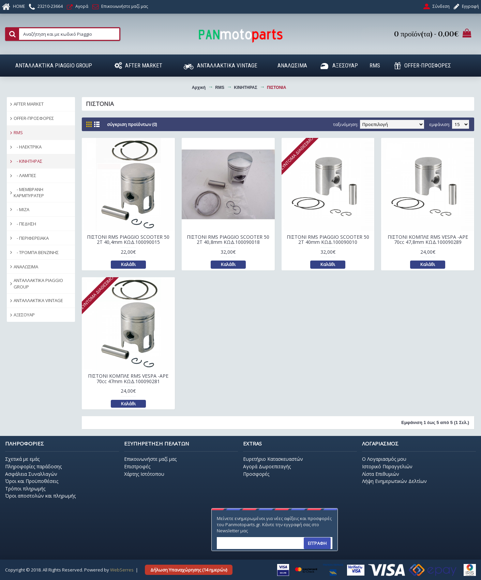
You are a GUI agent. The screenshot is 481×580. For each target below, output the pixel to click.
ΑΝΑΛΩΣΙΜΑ (26, 267)
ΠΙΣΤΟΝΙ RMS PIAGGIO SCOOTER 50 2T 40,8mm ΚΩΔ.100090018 (228, 239)
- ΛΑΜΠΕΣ (25, 175)
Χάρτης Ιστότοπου (144, 474)
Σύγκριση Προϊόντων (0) (132, 124)
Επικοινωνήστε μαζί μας (150, 459)
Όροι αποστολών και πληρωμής (40, 495)
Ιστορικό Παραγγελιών (387, 466)
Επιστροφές (137, 466)
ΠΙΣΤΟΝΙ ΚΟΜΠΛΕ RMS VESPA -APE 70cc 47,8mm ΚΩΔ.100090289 (428, 239)
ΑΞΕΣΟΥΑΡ (24, 315)
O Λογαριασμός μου (384, 459)
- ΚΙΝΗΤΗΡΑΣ (28, 161)
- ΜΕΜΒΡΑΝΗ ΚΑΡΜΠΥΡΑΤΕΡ (29, 192)
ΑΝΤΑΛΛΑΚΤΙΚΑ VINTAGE (38, 300)
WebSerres (122, 570)
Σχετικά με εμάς (22, 459)
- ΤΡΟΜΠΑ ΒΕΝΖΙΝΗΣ (36, 252)
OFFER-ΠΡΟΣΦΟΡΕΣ (34, 118)
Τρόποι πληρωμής (25, 488)
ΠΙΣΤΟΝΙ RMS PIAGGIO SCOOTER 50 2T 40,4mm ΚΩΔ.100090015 (128, 239)
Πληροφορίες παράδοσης (33, 466)
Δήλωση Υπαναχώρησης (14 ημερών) (188, 570)
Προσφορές (256, 474)
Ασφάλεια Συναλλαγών (31, 474)
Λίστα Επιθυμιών (380, 474)
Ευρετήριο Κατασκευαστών (273, 459)
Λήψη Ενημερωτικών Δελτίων (394, 481)
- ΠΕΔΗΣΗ (25, 224)
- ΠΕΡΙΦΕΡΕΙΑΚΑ (31, 238)
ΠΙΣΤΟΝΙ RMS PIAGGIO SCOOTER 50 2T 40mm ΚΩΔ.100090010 (328, 239)
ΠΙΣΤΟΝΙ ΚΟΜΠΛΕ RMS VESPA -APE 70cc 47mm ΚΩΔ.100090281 (128, 378)
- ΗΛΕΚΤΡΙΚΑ (28, 147)
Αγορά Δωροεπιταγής (267, 466)
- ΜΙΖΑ (21, 209)
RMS (18, 132)
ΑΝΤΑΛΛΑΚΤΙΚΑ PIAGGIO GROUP (38, 283)
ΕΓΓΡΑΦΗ (317, 543)
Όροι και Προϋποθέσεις (31, 481)
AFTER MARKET (29, 104)
